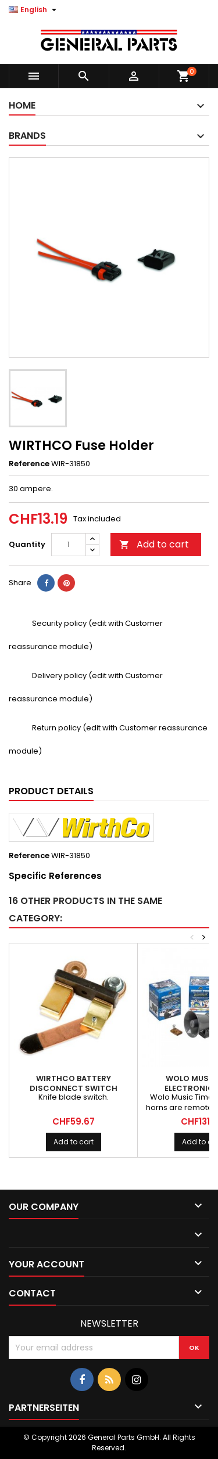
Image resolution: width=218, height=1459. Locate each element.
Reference (29, 464)
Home (22, 105)
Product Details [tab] (51, 791)
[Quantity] (68, 544)
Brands (27, 135)
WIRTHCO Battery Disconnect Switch (73, 1083)
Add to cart (154, 544)
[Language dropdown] (34, 10)
